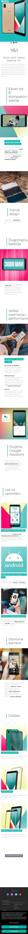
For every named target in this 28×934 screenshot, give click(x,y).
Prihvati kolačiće (14, 931)
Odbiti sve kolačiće (14, 927)
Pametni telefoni (6, 904)
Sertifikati (4, 910)
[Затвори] (25, 913)
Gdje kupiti (16, 908)
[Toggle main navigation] (25, 1)
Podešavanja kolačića (14, 923)
